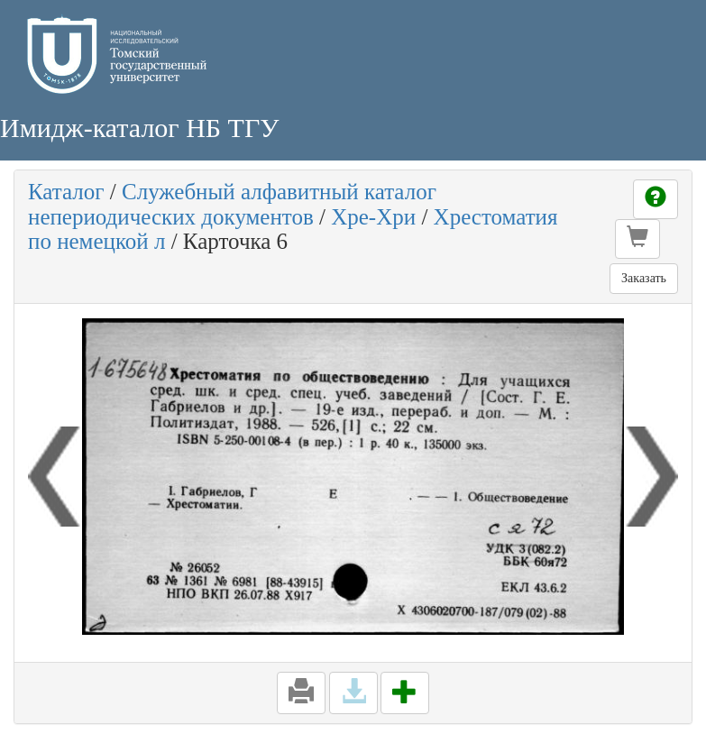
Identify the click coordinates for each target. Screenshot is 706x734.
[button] (637, 239)
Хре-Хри (373, 217)
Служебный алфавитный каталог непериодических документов (232, 204)
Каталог (66, 191)
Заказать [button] (643, 278)
